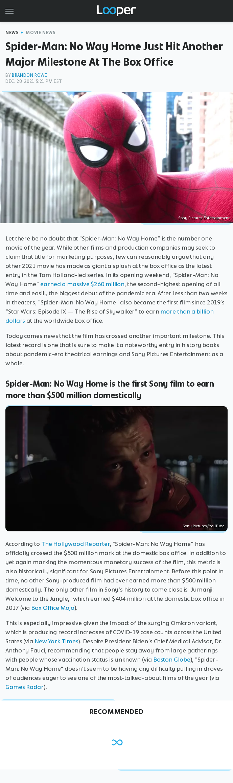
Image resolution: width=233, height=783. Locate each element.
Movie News (40, 32)
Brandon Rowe (29, 75)
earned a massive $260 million (82, 284)
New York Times (56, 641)
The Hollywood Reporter (75, 544)
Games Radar (24, 687)
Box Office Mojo (52, 608)
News (12, 32)
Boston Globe (171, 659)
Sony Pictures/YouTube (203, 526)
